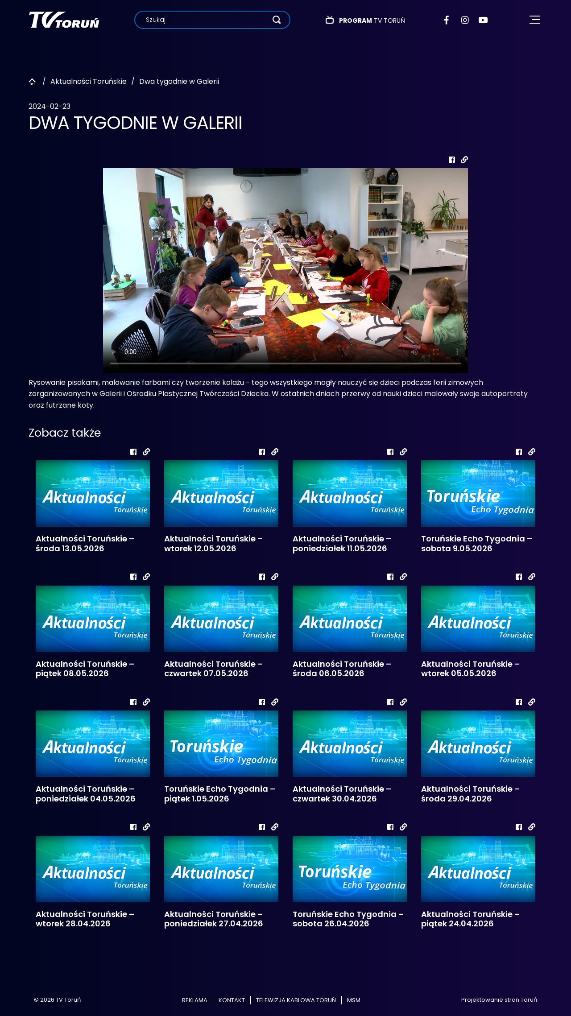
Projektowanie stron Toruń (499, 999)
